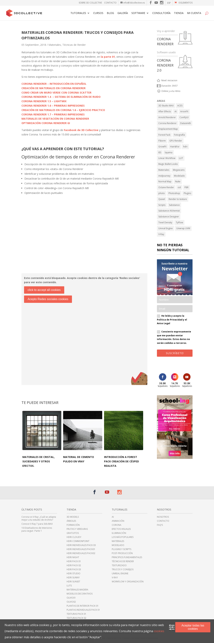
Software (138, 13)
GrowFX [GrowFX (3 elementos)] (162, 146)
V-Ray (115, 577)
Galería (122, 13)
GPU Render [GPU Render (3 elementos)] (175, 140)
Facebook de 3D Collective (81, 130)
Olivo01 (71, 597)
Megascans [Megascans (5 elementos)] (178, 169)
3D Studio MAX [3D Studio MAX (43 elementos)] (166, 105)
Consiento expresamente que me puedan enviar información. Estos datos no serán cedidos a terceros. (174, 337)
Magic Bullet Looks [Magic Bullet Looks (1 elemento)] (168, 164)
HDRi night (73, 557)
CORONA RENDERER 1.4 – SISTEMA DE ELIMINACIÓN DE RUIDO (61, 96)
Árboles (71, 521)
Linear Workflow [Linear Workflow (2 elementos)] (166, 158)
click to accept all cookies (44, 289)
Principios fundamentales (127, 557)
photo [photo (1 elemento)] (161, 193)
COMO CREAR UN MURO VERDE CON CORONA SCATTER (56, 92)
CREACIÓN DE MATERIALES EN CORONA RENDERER (53, 88)
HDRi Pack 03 (74, 569)
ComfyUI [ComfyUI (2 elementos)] (183, 117)
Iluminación (119, 533)
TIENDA (179, 13)
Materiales (54, 44)
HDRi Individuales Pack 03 (81, 545)
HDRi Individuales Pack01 (81, 549)
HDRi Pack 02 (74, 565)
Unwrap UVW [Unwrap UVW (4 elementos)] (183, 228)
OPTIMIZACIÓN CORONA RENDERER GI (45, 123)
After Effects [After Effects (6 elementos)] (164, 111)
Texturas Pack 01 (76, 613)
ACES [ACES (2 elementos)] (179, 105)
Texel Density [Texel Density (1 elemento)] (165, 222)
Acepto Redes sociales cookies (48, 299)
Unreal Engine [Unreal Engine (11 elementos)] (165, 228)
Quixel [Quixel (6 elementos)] (161, 199)
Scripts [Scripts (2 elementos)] (161, 205)
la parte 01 (108, 56)
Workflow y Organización (128, 581)
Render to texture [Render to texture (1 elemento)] (178, 199)
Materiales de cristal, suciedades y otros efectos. (38, 461)
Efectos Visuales (121, 529)
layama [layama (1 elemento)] (168, 152)
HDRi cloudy (74, 537)
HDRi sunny (73, 577)
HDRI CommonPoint (78, 541)
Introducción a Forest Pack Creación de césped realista (121, 461)
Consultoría (161, 13)
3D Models (73, 516)
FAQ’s (160, 525)
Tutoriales (78, 13)
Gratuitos (73, 533)
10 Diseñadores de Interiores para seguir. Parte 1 (36, 529)
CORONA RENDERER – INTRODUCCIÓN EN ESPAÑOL (53, 83)
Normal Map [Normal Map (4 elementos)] (164, 181)
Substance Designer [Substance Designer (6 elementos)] (168, 216)
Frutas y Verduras (77, 529)
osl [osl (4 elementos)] (179, 187)
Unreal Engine (120, 573)
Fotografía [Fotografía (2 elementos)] (179, 134)
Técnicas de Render (74, 44)
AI (113, 516)
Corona (116, 525)
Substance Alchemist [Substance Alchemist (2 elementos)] (169, 210)
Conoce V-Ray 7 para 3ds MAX (37, 523)
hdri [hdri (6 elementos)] (185, 146)
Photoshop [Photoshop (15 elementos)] (174, 193)
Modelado (118, 545)
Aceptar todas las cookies (193, 627)
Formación (73, 525)
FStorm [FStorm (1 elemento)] (162, 140)
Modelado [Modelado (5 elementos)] (179, 175)
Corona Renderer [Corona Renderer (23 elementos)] (167, 123)
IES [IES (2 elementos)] (159, 152)
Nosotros (163, 516)
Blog (110, 13)
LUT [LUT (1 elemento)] (181, 158)
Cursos (98, 13)
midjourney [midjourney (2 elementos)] (164, 175)
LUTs (69, 585)
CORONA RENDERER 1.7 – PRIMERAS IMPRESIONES (53, 114)
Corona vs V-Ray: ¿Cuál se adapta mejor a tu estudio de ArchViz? (38, 518)
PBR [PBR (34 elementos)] (186, 187)
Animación (118, 521)
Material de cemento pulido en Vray (78, 459)
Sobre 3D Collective (90, 2)
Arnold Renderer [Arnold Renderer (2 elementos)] (167, 117)
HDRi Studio (73, 573)
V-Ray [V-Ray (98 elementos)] (161, 234)
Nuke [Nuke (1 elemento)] (177, 181)
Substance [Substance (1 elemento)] (174, 205)
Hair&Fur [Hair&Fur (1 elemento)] (174, 146)
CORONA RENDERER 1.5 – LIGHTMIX (43, 101)
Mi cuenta (194, 13)
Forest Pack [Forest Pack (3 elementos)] (164, 134)
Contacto (110, 2)
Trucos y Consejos (122, 569)
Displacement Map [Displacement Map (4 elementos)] (168, 128)
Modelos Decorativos (80, 593)
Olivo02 (71, 601)
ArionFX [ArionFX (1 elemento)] (184, 111)
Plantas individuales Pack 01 (83, 609)
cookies (159, 631)
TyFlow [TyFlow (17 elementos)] (179, 222)
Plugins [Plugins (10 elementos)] (187, 193)
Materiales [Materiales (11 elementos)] (163, 169)
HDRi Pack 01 (74, 561)
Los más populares (122, 537)
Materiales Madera (77, 589)
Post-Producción (122, 553)
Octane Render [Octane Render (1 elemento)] (166, 187)
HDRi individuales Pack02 (81, 553)
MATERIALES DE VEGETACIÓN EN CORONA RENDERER (55, 118)
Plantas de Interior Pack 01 (83, 605)
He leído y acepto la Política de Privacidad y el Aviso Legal (172, 319)
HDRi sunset (73, 581)
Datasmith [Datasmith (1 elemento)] (185, 123)
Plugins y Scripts (121, 549)
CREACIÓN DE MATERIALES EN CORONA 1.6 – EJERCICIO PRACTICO (63, 110)
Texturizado (119, 565)
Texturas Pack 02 (76, 618)
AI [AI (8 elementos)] (176, 111)
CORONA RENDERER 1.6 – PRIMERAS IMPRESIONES (53, 105)
